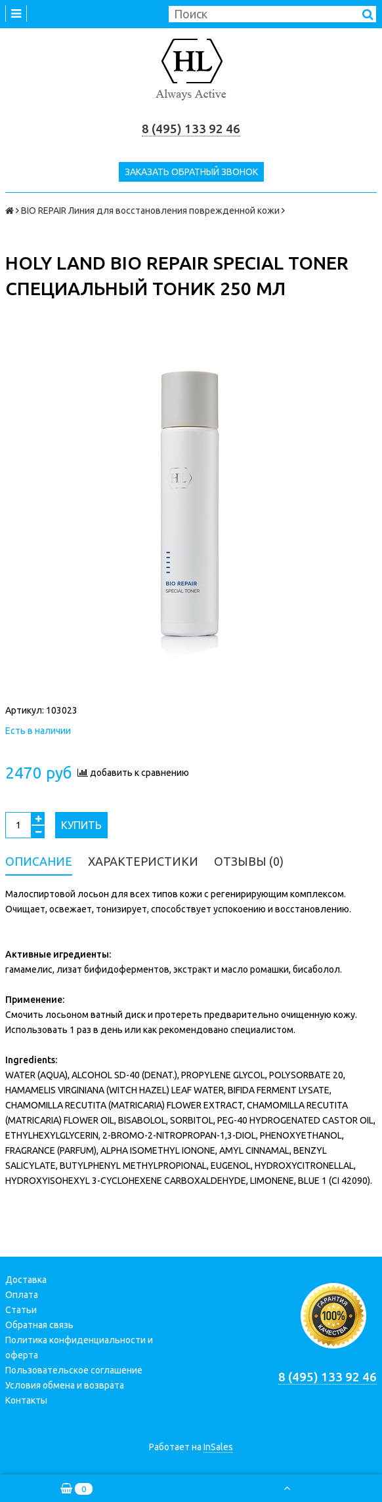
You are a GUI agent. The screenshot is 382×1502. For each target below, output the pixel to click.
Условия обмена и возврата (64, 1385)
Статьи (21, 1310)
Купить (81, 825)
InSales (218, 1447)
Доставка (26, 1279)
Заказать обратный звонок (191, 172)
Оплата (21, 1294)
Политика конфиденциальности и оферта (79, 1347)
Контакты (26, 1400)
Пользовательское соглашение (73, 1370)
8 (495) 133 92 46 (191, 129)
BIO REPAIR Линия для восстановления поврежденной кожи (150, 210)
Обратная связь (39, 1325)
